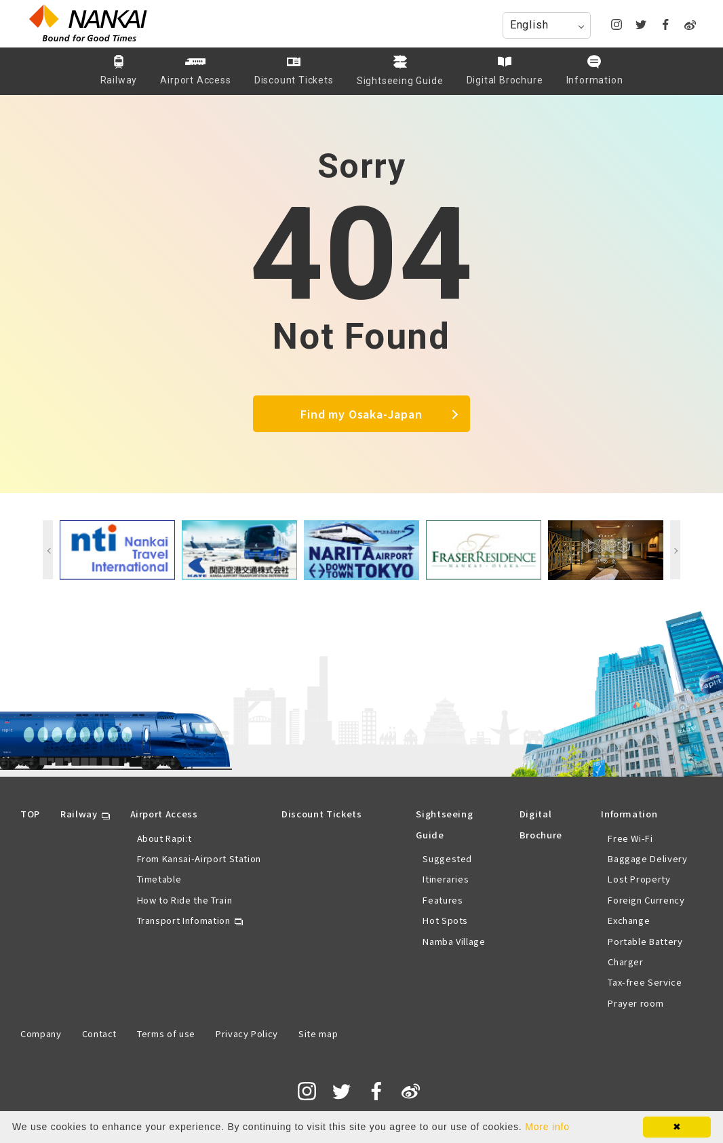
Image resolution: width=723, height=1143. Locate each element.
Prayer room (635, 1002)
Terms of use (166, 1033)
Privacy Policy (247, 1033)
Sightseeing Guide (444, 823)
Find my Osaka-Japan (361, 414)
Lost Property (639, 878)
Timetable (159, 878)
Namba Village (454, 941)
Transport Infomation (184, 920)
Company (41, 1033)
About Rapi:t (164, 838)
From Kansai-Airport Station (199, 858)
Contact (99, 1033)
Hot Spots (445, 920)
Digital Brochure (541, 823)
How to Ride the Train (185, 899)
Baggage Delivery (647, 858)
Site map (318, 1033)
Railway (79, 813)
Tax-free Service (645, 981)
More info (547, 1126)
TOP (30, 813)
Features (443, 899)
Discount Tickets (321, 813)
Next (675, 550)
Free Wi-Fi (630, 838)
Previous (48, 550)
